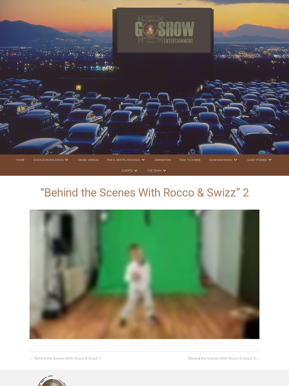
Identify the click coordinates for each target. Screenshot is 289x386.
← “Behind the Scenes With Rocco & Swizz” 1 (65, 358)
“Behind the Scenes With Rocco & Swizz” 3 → (224, 358)
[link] (20, 159)
